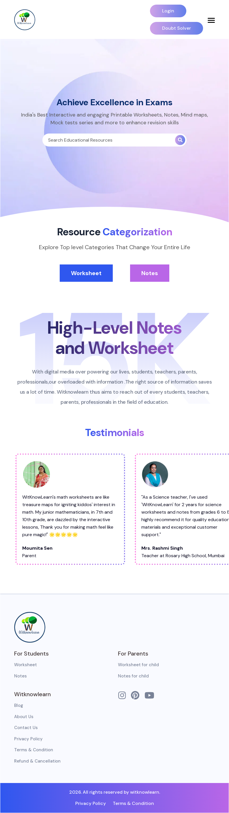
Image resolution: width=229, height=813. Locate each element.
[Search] (108, 140)
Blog (18, 705)
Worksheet (86, 273)
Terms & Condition (33, 750)
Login (168, 11)
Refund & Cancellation (37, 761)
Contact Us (26, 728)
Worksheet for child (138, 665)
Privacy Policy (28, 739)
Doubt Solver (176, 28)
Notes (149, 273)
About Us (23, 717)
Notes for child (133, 676)
